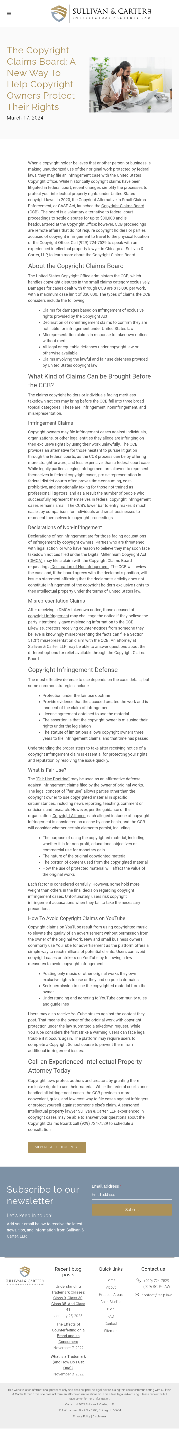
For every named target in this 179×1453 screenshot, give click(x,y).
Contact (110, 1323)
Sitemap (110, 1331)
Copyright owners (44, 432)
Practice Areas (111, 1294)
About (111, 1287)
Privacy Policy (81, 1416)
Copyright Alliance (68, 815)
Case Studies (110, 1302)
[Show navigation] (10, 13)
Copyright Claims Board (122, 205)
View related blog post (57, 1147)
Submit (132, 1209)
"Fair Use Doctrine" (53, 779)
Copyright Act (95, 316)
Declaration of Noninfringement (80, 566)
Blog (110, 1309)
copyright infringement (48, 615)
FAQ (110, 1316)
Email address (106, 1186)
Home (111, 1280)
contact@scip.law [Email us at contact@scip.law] (157, 1295)
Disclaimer (99, 1416)
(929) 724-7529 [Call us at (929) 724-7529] (156, 1280)
